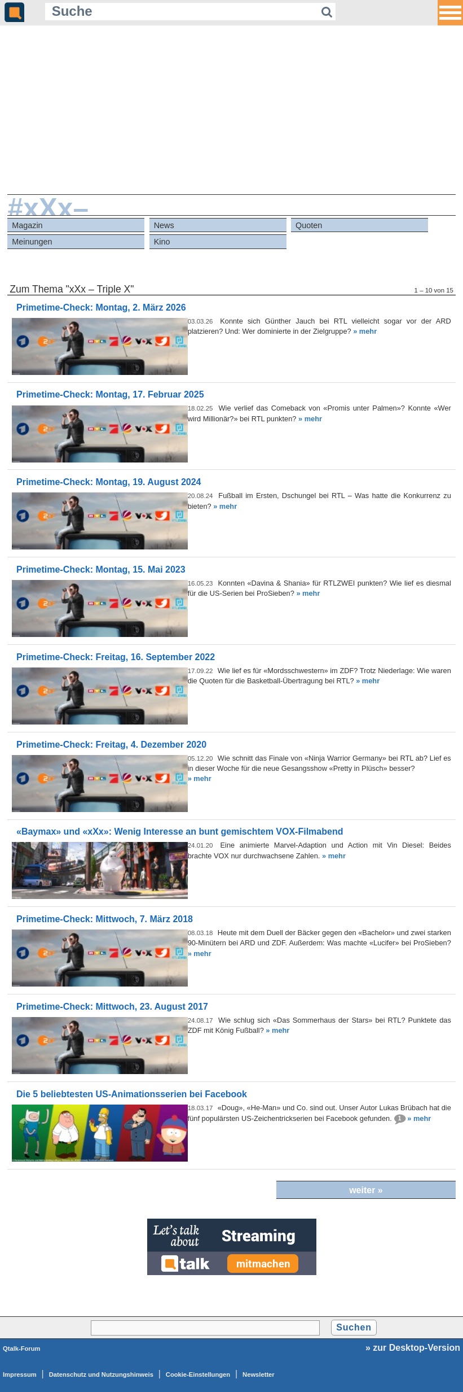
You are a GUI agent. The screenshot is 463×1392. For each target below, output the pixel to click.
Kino (162, 241)
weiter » (366, 1190)
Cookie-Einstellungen (198, 1374)
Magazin (27, 225)
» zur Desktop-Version (412, 1347)
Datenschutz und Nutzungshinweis (101, 1374)
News (164, 225)
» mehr (365, 331)
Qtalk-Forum (22, 1348)
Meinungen (32, 241)
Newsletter (258, 1374)
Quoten (309, 225)
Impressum (20, 1374)
